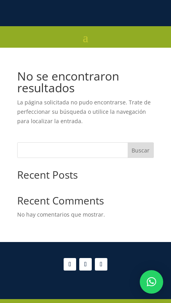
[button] (151, 282)
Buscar (141, 150)
